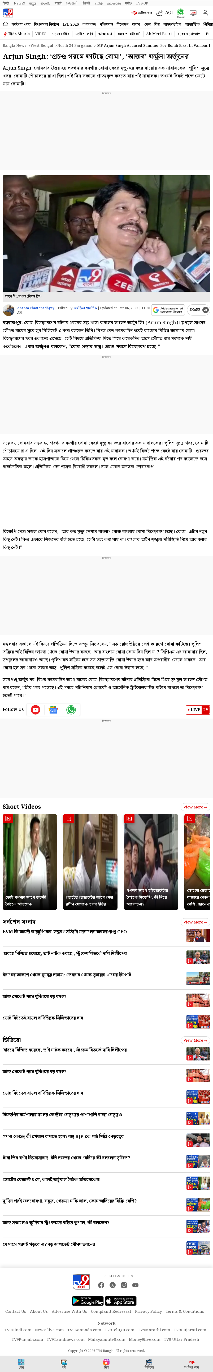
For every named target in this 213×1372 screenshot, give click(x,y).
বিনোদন (122, 24)
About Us (39, 1312)
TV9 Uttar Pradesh (181, 1340)
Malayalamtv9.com (106, 1340)
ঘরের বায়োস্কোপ (188, 34)
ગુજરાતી (71, 3)
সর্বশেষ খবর (21, 24)
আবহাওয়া (105, 34)
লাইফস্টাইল (172, 24)
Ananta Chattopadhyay (35, 308)
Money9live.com (144, 1340)
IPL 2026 (71, 24)
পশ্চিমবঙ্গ (106, 24)
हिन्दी (6, 3)
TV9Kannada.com (84, 1330)
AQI (169, 13)
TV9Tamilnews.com (66, 1340)
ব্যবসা (136, 24)
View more (195, 807)
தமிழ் (98, 3)
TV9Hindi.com (18, 1330)
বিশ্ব (157, 24)
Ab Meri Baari (159, 34)
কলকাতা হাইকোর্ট (129, 34)
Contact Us (15, 1312)
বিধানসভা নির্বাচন (46, 24)
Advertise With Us (69, 1312)
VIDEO (40, 34)
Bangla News (14, 46)
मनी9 (128, 3)
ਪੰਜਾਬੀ (86, 3)
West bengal (42, 46)
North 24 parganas (74, 46)
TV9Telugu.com (119, 1330)
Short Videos (22, 807)
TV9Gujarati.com (190, 1330)
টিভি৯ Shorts (19, 34)
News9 (19, 3)
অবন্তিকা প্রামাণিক (85, 308)
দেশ (147, 24)
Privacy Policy (148, 1312)
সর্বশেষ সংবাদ (19, 922)
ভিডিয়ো (12, 1040)
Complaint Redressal (111, 1312)
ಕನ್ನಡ (32, 3)
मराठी (58, 3)
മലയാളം (114, 3)
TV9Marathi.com (154, 1330)
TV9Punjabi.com (27, 1340)
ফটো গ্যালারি (84, 34)
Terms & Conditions (185, 1312)
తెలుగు (45, 3)
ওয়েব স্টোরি (60, 34)
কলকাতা (89, 24)
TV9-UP (142, 3)
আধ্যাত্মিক (192, 24)
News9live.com (49, 1330)
